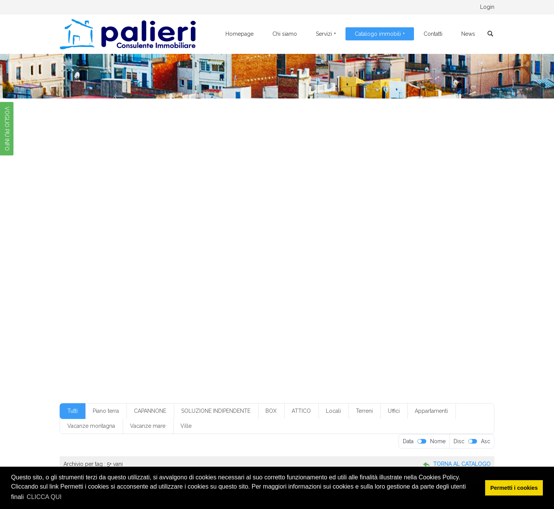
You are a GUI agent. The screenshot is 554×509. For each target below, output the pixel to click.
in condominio (415, 252)
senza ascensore (413, 286)
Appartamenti (431, 411)
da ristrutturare (225, 252)
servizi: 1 (237, 297)
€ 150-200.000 (189, 207)
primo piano (136, 286)
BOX (271, 411)
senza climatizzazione (153, 297)
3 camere (259, 218)
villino (153, 308)
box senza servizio (333, 229)
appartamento (182, 229)
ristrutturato (334, 286)
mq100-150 (345, 263)
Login (487, 7)
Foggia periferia (374, 252)
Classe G (100, 241)
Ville (186, 426)
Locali (333, 411)
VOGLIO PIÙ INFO (7, 129)
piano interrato (335, 274)
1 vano (126, 218)
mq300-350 (140, 274)
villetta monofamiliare (114, 308)
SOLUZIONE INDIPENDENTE (215, 411)
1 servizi (439, 207)
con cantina (256, 241)
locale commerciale (207, 263)
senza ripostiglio (202, 297)
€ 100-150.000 (108, 207)
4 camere (364, 218)
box (210, 229)
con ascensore (194, 241)
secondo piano (372, 286)
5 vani (412, 218)
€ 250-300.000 (304, 207)
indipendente (105, 263)
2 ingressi (182, 218)
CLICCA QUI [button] (44, 497)
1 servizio (101, 218)
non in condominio (214, 274)
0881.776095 (134, 6)
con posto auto (379, 241)
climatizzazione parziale (143, 241)
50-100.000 (105, 229)
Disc (459, 441)
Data (408, 441)
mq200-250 (415, 263)
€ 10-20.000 (148, 207)
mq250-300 (104, 274)
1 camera (381, 207)
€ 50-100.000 (346, 207)
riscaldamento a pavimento (222, 286)
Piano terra (106, 411)
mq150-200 (380, 263)
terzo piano (357, 297)
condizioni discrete (111, 252)
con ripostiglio (418, 241)
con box (226, 241)
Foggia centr (263, 252)
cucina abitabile (156, 252)
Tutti (72, 411)
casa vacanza (421, 229)
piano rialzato (374, 274)
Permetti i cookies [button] (514, 488)
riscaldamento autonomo (286, 286)
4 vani (390, 218)
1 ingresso (410, 207)
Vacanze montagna (91, 426)
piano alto (253, 274)
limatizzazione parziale (152, 263)
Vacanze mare (147, 426)
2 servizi (209, 218)
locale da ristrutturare (260, 263)
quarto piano (171, 286)
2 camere (152, 218)
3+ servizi (335, 218)
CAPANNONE (150, 411)
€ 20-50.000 (264, 207)
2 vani (233, 218)
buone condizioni (379, 229)
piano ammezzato (292, 274)
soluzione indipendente (279, 297)
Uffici (394, 411)
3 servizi (286, 218)
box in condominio (285, 229)
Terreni (364, 411)
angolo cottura (142, 229)
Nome (438, 441)
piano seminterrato (417, 274)
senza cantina (106, 297)
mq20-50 (447, 263)
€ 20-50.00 (227, 207)
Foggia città (336, 252)
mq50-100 (173, 274)
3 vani (310, 218)
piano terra (103, 286)
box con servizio (240, 229)
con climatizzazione (298, 241)
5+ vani (434, 218)
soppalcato (325, 297)
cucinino (191, 252)
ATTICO (301, 411)
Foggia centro (300, 252)
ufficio (385, 297)
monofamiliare (307, 263)
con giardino (342, 241)
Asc (485, 441)
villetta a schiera (429, 297)
